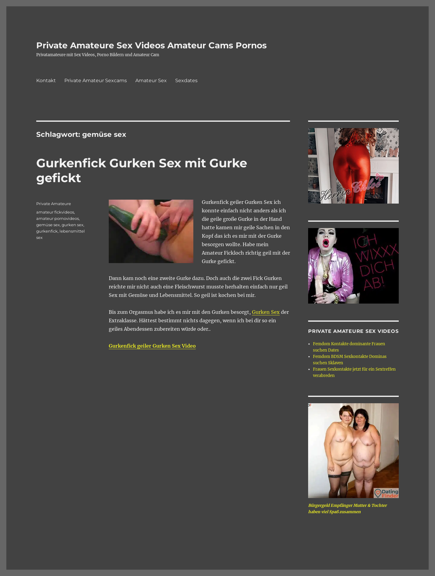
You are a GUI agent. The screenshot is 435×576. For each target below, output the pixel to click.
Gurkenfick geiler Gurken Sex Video (152, 346)
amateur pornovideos (57, 218)
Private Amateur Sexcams (95, 80)
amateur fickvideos (55, 212)
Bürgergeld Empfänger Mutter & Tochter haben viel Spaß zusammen (347, 508)
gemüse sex (48, 224)
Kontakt (46, 80)
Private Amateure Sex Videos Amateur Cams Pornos (151, 45)
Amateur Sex (151, 80)
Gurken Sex (266, 312)
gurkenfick (47, 231)
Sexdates (186, 80)
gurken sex (72, 224)
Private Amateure (53, 203)
